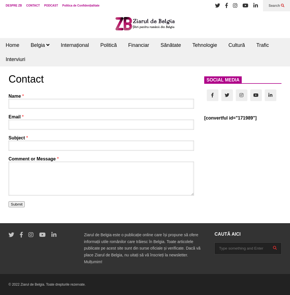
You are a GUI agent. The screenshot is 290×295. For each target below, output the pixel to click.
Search (276, 6)
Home (12, 45)
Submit (16, 204)
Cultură (236, 45)
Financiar (138, 45)
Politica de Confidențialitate (80, 5)
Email (16, 116)
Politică (108, 45)
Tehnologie (204, 45)
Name (16, 96)
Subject (18, 137)
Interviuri (15, 59)
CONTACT (33, 5)
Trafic (262, 45)
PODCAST (51, 5)
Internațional (75, 45)
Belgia (40, 45)
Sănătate (170, 45)
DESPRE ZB (14, 5)
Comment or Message (34, 158)
